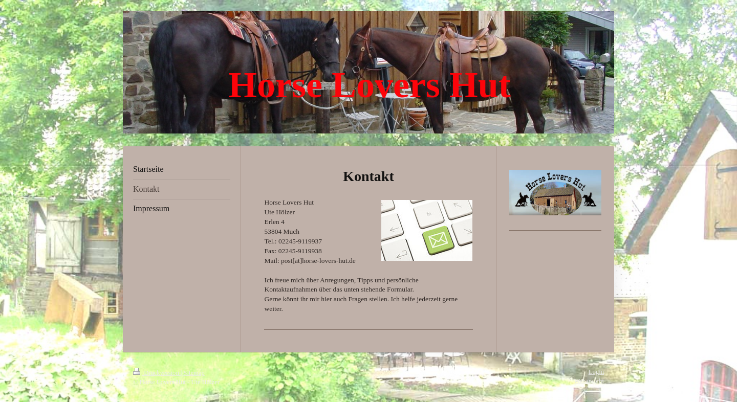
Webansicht (589, 381)
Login (596, 371)
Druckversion (157, 372)
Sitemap (194, 372)
